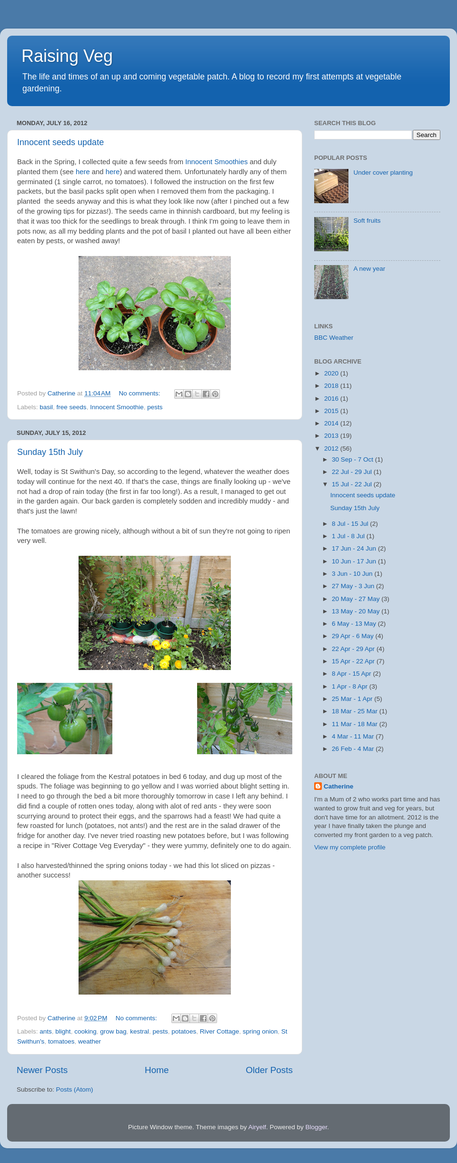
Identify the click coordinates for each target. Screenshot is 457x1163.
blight (62, 1031)
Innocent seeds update (60, 142)
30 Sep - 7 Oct (353, 459)
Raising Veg (67, 56)
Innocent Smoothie (117, 407)
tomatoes (61, 1041)
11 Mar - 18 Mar (355, 724)
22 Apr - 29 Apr (354, 648)
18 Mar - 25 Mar (355, 711)
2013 (332, 435)
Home (157, 1070)
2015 (332, 410)
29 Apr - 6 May (354, 636)
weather (89, 1041)
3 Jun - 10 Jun (353, 573)
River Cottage (219, 1031)
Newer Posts (42, 1070)
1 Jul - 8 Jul (349, 536)
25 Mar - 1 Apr (353, 698)
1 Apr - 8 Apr (350, 686)
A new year (369, 268)
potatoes (183, 1031)
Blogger (317, 1127)
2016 (332, 398)
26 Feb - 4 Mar (354, 748)
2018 (332, 385)
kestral (139, 1031)
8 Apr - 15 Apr (352, 673)
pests (154, 407)
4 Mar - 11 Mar (354, 736)
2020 (332, 373)
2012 (332, 448)
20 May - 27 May (356, 598)
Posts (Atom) (74, 1089)
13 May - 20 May (356, 611)
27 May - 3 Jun (354, 586)
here (84, 172)
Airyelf (257, 1127)
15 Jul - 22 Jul (353, 484)
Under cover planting (383, 172)
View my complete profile (350, 847)
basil (46, 407)
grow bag (113, 1031)
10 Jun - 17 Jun (355, 561)
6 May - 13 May (355, 623)
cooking (85, 1031)
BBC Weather (333, 337)
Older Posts (269, 1070)
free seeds (72, 407)
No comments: (140, 393)
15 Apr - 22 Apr (354, 661)
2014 (332, 423)
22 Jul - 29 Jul (353, 471)
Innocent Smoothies (216, 162)
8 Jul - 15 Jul (351, 523)
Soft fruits (366, 220)
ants (46, 1031)
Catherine (338, 786)
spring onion (260, 1031)
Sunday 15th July (50, 452)
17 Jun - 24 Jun (355, 548)
